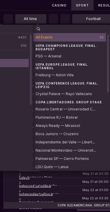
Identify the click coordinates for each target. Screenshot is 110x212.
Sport (82, 5)
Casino (59, 5)
